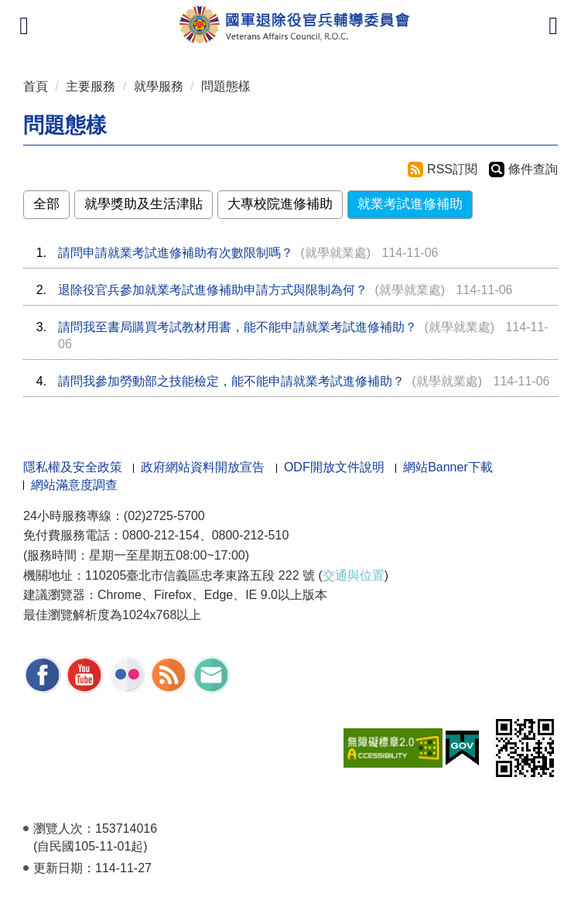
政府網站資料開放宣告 (203, 467)
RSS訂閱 (452, 169)
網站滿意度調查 (74, 484)
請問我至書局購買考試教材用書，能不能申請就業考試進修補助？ (237, 327)
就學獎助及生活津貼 (143, 204)
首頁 (35, 86)
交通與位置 (353, 575)
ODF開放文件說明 (334, 467)
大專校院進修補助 (280, 204)
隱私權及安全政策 (72, 467)
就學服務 (158, 86)
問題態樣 (226, 86)
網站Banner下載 (448, 467)
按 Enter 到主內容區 (69, 10)
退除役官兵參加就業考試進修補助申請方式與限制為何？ (212, 289)
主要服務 (90, 86)
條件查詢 (533, 169)
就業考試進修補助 (410, 204)
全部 (46, 204)
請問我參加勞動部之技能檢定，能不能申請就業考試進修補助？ (231, 381)
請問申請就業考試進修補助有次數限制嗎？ (175, 252)
